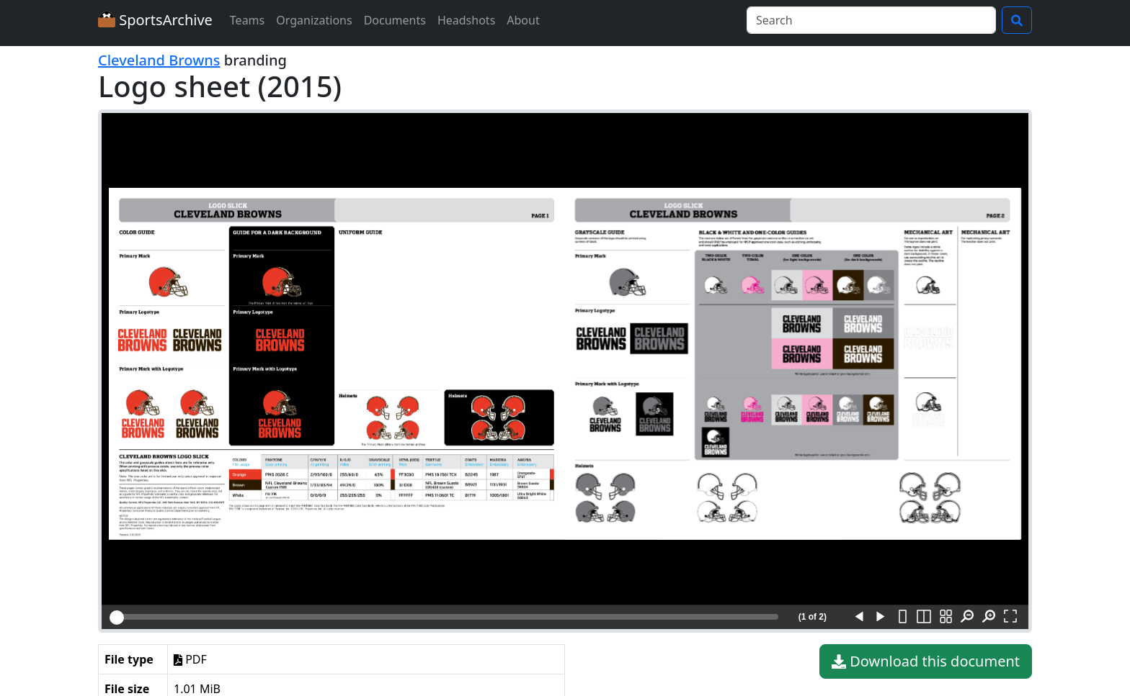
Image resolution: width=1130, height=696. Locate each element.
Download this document (926, 661)
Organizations (314, 20)
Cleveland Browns (159, 60)
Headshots (466, 20)
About (523, 20)
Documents (395, 20)
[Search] (871, 20)
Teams (247, 20)
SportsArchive (155, 20)
